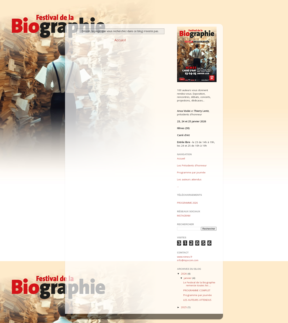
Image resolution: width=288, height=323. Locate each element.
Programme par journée (191, 172)
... (178, 186)
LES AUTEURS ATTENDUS (197, 300)
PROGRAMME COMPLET (196, 290)
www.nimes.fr (184, 256)
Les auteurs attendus (189, 179)
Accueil (120, 40)
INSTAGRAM (183, 215)
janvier (188, 278)
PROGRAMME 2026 (187, 202)
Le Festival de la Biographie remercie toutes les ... (199, 284)
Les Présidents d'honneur (192, 165)
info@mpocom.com (187, 260)
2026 (184, 273)
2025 (184, 307)
